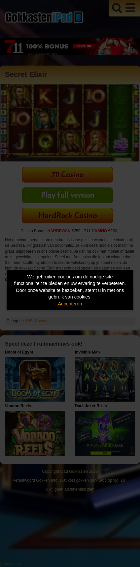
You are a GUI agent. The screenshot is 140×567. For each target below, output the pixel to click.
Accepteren (70, 303)
